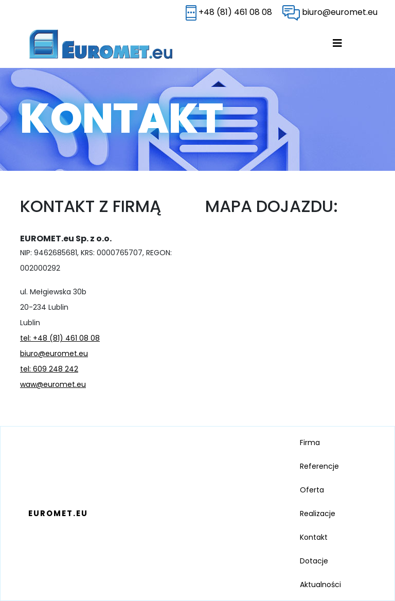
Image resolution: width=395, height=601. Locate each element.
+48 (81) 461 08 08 (229, 12)
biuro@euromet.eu (330, 12)
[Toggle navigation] (346, 44)
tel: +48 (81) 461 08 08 (60, 338)
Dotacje (314, 561)
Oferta (312, 490)
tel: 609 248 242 (49, 369)
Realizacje (317, 513)
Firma (310, 442)
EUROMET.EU (58, 513)
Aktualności (320, 584)
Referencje (319, 466)
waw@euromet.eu (53, 384)
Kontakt (314, 537)
